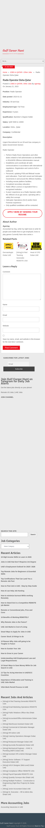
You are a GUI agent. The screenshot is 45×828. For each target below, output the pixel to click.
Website (6, 326)
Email (5, 315)
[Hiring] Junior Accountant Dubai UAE (17, 789)
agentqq (37, 84)
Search (33, 534)
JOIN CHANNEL (7, 397)
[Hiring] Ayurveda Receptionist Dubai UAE (18, 745)
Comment (6, 272)
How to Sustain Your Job (11, 649)
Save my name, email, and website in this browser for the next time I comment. (21, 340)
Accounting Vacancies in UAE (12, 807)
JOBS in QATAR (16, 72)
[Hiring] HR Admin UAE (11, 733)
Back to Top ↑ (40, 826)
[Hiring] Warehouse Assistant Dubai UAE (18, 724)
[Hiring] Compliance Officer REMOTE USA (18, 771)
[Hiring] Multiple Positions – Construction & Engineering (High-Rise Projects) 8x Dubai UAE (19, 783)
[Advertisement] (22, 22)
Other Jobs (28, 72)
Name (5, 305)
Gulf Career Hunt (6, 823)
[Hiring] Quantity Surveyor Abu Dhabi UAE (18, 777)
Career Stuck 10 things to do (12, 636)
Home (5, 72)
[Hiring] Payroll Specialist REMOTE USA (18, 774)
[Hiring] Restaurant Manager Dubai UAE (18, 742)
